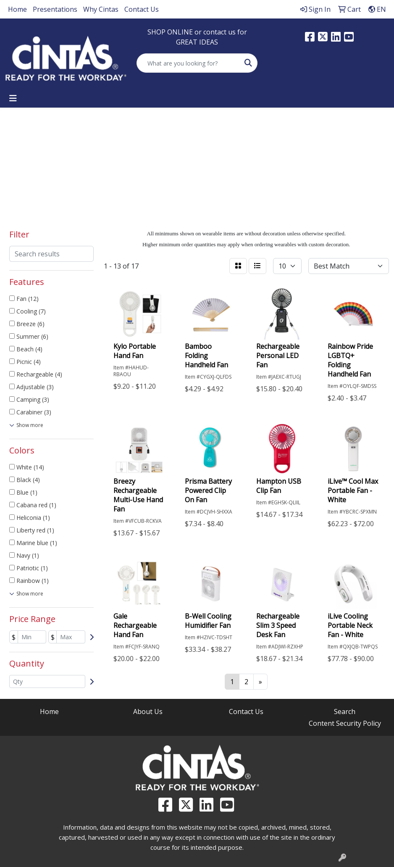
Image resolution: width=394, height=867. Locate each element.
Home (17, 9)
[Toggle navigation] (13, 98)
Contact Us (141, 9)
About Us (148, 711)
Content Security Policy (345, 723)
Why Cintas (100, 9)
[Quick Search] (188, 63)
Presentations (55, 9)
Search (344, 711)
